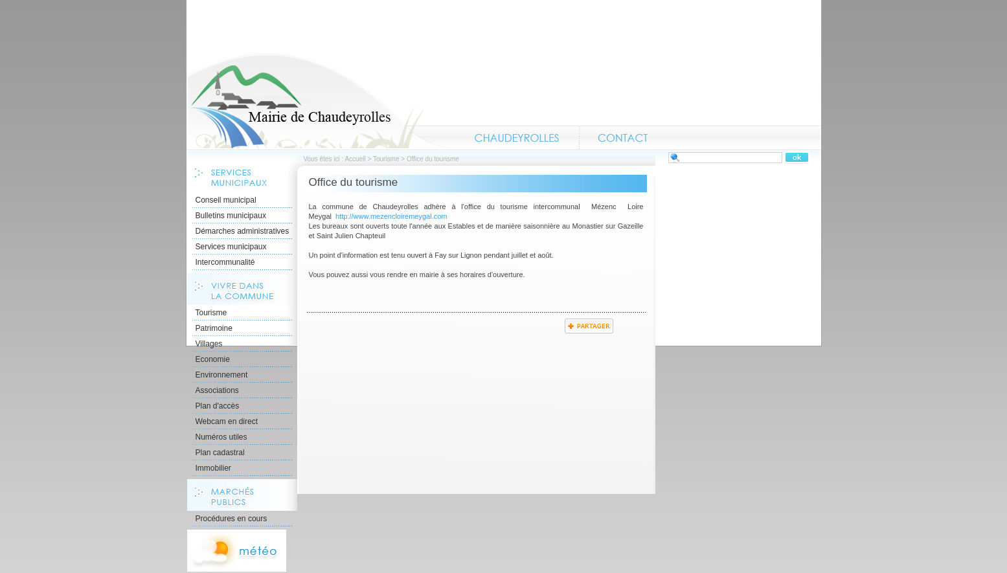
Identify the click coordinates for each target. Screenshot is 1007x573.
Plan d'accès (218, 405)
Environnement (222, 374)
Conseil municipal (226, 200)
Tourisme (386, 159)
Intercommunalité (225, 262)
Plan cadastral (220, 452)
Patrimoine (214, 328)
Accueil (320, 101)
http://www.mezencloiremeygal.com (391, 216)
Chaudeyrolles (517, 138)
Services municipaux (231, 246)
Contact (623, 138)
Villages (209, 343)
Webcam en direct (227, 421)
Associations (217, 390)
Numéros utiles (221, 437)
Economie (213, 359)
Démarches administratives (242, 231)
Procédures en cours (231, 518)
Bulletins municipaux (231, 215)
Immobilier (213, 468)
